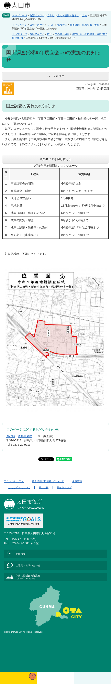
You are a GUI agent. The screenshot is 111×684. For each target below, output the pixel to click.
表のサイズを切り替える (55, 159)
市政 (49, 34)
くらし (50, 15)
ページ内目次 (55, 76)
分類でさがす (37, 15)
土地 (84, 15)
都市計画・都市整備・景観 (84, 24)
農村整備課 (25, 436)
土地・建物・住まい (68, 15)
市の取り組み (62, 34)
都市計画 (62, 24)
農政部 (10, 436)
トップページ (19, 15)
